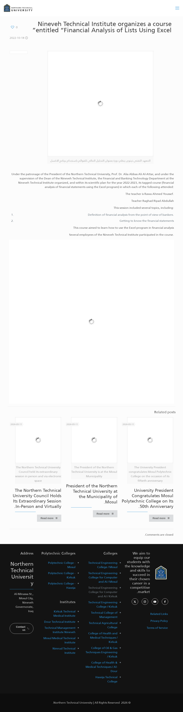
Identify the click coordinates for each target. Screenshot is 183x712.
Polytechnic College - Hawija (61, 585)
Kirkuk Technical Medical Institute (64, 613)
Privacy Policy (159, 621)
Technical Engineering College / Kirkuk (102, 604)
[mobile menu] (177, 8)
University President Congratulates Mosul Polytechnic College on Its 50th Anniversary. (147, 498)
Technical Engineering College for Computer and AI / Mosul (102, 577)
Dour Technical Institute (59, 622)
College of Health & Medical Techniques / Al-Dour (101, 666)
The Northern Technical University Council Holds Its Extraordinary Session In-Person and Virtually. (37, 498)
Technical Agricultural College (103, 625)
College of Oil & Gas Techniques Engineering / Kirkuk (101, 652)
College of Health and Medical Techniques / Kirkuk (102, 637)
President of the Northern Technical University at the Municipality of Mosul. (91, 494)
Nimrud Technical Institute (64, 650)
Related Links (159, 614)
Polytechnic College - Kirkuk (61, 575)
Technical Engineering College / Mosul (102, 565)
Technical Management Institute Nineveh (59, 630)
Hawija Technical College (106, 679)
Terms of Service (157, 628)
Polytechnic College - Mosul (61, 565)
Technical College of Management (104, 614)
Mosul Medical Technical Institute (59, 640)
